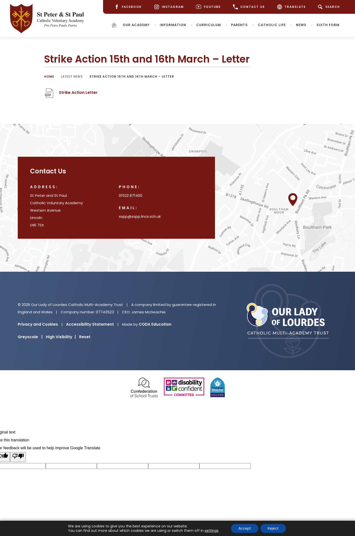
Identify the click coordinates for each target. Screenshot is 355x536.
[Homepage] (114, 25)
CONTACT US (249, 6)
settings (211, 530)
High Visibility (61, 336)
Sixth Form (328, 24)
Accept (244, 528)
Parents (239, 24)
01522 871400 (130, 195)
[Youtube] (208, 7)
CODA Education (155, 324)
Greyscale (30, 336)
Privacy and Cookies (38, 324)
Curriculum (208, 24)
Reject (273, 528)
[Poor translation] (18, 457)
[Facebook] (128, 7)
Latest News (72, 76)
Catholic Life (272, 24)
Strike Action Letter (78, 94)
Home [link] (49, 76)
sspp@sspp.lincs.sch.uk (140, 216)
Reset (84, 336)
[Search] (329, 7)
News (301, 24)
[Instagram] (169, 7)
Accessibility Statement (90, 324)
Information (173, 24)
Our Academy (136, 24)
